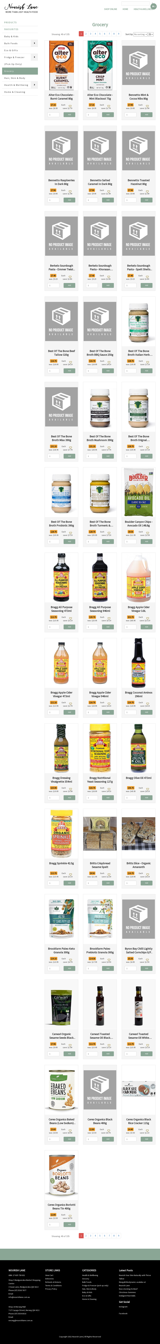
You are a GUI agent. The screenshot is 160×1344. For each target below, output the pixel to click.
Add (69, 114)
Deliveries (49, 1278)
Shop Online (110, 9)
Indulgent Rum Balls (127, 1295)
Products (10, 22)
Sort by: (129, 34)
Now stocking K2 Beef (128, 1289)
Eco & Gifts (11, 50)
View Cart (49, 1275)
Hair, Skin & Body (14, 78)
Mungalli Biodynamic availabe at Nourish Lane (132, 1284)
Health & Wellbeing (16, 85)
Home (125, 9)
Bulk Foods (11, 43)
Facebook (123, 1313)
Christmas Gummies (127, 1292)
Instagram (123, 1306)
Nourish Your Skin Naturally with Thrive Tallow (135, 1277)
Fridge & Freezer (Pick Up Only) (14, 60)
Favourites (11, 29)
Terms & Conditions (53, 1285)
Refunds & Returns (53, 1282)
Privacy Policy (51, 1289)
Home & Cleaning (14, 91)
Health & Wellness (143, 9)
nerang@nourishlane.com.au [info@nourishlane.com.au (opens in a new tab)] (21, 1320)
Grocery (9, 71)
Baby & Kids (11, 36)
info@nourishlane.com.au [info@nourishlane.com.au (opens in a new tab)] (19, 1297)
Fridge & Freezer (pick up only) (95, 1285)
